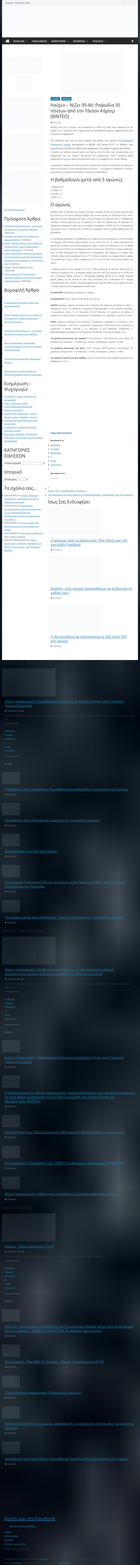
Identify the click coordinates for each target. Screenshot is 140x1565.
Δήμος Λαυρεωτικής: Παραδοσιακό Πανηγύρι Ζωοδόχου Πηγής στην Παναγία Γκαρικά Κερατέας (23, 277)
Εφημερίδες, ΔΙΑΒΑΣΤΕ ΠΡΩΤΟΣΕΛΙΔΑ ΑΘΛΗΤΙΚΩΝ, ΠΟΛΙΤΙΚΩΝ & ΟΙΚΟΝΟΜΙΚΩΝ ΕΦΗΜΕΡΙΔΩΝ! (23, 437)
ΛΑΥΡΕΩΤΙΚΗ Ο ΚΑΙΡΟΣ (14, 210)
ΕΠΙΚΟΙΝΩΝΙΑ (11, 1536)
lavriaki (21, 711)
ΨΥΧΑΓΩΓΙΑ (98, 41)
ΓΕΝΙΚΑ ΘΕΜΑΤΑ (39, 41)
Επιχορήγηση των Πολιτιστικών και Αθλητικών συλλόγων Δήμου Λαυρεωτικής (65, 1132)
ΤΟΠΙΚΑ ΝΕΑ (18, 41)
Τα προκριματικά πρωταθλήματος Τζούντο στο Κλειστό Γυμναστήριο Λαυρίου (64, 917)
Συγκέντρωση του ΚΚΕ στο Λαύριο (31, 851)
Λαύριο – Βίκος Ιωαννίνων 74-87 (18, 267)
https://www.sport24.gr (61, 433)
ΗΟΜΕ (7, 1532)
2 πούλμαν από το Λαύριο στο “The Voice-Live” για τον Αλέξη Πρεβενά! (89, 542)
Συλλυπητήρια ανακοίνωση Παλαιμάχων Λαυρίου (43, 1392)
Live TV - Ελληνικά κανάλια (16, 403)
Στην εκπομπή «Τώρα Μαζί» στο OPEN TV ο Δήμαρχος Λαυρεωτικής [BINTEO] (63, 1163)
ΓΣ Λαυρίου (55, 99)
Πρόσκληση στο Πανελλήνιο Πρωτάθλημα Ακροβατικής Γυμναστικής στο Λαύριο (66, 789)
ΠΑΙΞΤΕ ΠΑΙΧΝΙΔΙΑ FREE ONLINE (18, 407)
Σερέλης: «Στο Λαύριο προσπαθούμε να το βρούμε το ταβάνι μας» (91, 590)
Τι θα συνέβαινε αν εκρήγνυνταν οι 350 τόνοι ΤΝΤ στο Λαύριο (89, 638)
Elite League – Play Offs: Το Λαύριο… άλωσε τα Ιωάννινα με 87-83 (54, 1361)
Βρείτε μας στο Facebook (29, 1518)
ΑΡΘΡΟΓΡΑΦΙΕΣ (58, 41)
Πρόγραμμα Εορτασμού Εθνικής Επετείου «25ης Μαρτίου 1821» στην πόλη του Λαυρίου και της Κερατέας (65, 884)
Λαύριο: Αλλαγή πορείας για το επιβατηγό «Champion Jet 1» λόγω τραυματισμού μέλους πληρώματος (23, 246)
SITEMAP (8, 1540)
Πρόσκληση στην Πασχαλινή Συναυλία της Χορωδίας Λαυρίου (52, 820)
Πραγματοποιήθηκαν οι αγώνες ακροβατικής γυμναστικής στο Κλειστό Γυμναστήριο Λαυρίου (69, 1425)
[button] (25, 41)
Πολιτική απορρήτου (13, 410)
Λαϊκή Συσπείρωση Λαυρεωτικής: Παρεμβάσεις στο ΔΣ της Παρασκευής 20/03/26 (21, 499)
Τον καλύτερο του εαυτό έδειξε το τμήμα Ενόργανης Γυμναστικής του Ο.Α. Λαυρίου (92, 496)
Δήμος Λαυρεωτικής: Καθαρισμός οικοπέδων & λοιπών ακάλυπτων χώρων (61, 1194)
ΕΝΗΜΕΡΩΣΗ (79, 41)
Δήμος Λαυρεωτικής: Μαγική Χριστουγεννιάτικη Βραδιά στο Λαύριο (21, 526)
